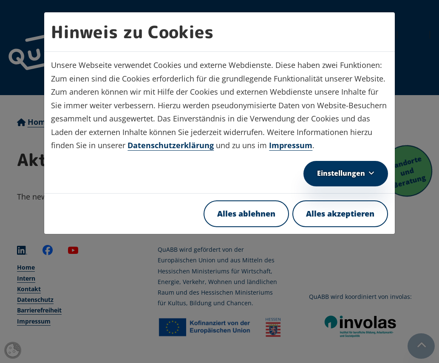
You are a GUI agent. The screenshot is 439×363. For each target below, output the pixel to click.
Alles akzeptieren (340, 213)
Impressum (290, 145)
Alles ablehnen (246, 213)
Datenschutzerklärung (170, 145)
